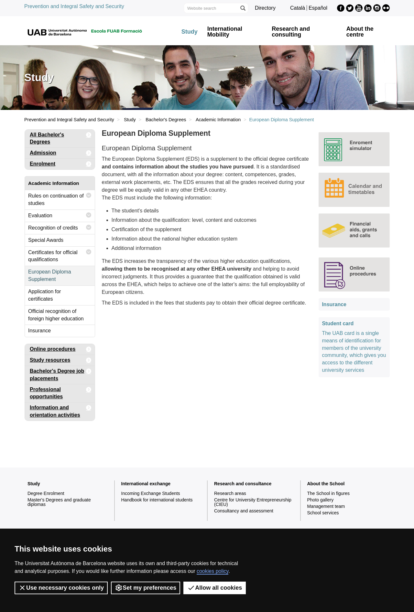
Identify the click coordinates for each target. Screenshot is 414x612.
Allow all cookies (214, 588)
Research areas (230, 493)
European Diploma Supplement (49, 275)
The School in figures (328, 493)
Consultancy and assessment (243, 510)
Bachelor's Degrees (166, 119)
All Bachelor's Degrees (61, 137)
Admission (61, 153)
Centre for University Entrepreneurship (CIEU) (252, 502)
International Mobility (224, 32)
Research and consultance (242, 483)
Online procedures (61, 349)
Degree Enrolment (45, 493)
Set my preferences (145, 588)
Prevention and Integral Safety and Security (74, 6)
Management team (326, 506)
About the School (326, 483)
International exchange (145, 483)
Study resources (61, 360)
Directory (265, 8)
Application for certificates (44, 295)
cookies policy (212, 571)
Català (297, 8)
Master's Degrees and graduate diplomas (59, 502)
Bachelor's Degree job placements (61, 373)
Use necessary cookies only (61, 588)
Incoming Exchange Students (150, 493)
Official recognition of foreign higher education (56, 314)
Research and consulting (291, 32)
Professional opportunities (61, 392)
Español (318, 8)
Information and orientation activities (61, 410)
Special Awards (45, 240)
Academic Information (218, 119)
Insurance (39, 330)
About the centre (360, 32)
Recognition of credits (60, 227)
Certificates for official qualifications (60, 255)
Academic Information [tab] (53, 183)
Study (189, 32)
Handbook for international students (157, 499)
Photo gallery (320, 499)
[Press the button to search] (242, 8)
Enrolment (61, 164)
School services (323, 512)
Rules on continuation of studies (60, 198)
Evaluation (60, 215)
